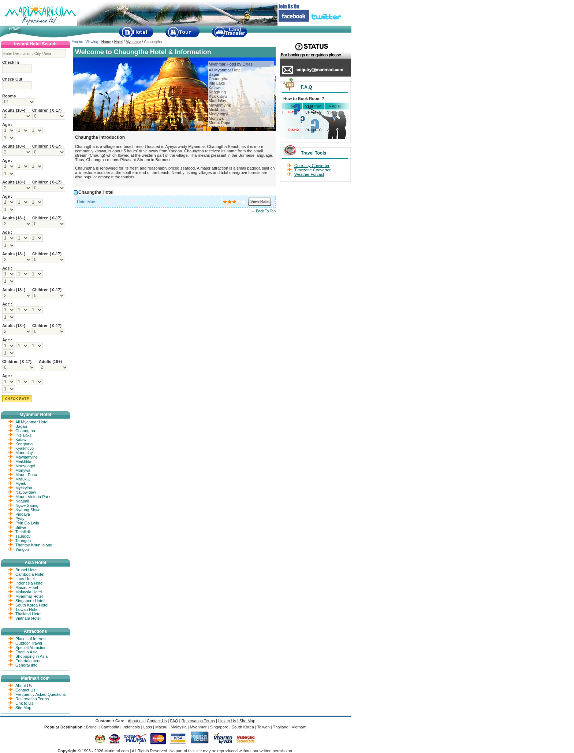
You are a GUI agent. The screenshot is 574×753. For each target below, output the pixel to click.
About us (136, 721)
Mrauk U (23, 479)
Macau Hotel (26, 587)
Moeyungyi (218, 114)
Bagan (214, 74)
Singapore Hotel (29, 600)
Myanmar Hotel (29, 596)
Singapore (219, 727)
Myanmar (133, 42)
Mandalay (217, 101)
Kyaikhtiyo (218, 96)
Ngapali (22, 501)
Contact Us (25, 690)
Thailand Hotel (28, 614)
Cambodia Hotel (29, 574)
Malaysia (178, 727)
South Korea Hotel (31, 605)
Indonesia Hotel (29, 583)
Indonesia (131, 727)
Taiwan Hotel (26, 609)
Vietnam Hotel (28, 618)
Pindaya (22, 514)
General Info (26, 665)
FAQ (174, 721)
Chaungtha (218, 79)
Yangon (22, 549)
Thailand (280, 727)
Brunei (92, 727)
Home (106, 42)
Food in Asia (26, 652)
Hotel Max (86, 202)
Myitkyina (23, 488)
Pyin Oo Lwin (27, 523)
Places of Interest (30, 639)
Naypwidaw (25, 492)
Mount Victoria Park (33, 496)
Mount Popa (219, 122)
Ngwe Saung (26, 505)
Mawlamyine (220, 105)
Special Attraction (30, 647)
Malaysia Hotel (28, 592)
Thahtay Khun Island (33, 545)
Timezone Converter (312, 170)
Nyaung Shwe (28, 510)
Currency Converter (311, 165)
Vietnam (299, 727)
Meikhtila (216, 109)
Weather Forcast (309, 174)
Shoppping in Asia (31, 656)
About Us (23, 685)
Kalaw (214, 87)
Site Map (23, 707)
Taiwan (263, 727)
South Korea (243, 727)
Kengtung (217, 92)
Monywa (216, 118)
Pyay (19, 518)
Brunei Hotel (26, 570)
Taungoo (23, 540)
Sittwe (20, 527)
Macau (161, 727)
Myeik (20, 483)
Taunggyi (23, 536)
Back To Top (266, 211)
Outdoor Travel (28, 643)
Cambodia (110, 727)
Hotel (118, 42)
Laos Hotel (25, 578)
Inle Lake (217, 83)
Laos (147, 727)
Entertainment (27, 661)
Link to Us (24, 703)
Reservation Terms (32, 699)
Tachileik (23, 532)
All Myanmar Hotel (225, 70)
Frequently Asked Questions (40, 694)
